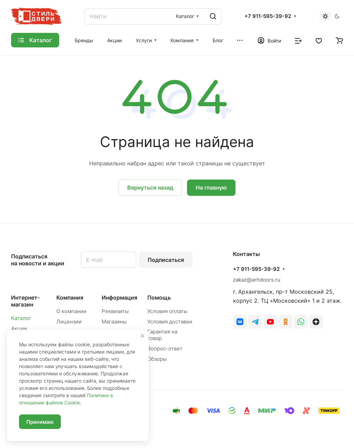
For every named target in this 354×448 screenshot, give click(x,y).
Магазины (114, 321)
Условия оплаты (167, 311)
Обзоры (157, 359)
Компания (69, 297)
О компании (71, 311)
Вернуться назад (150, 187)
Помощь (159, 297)
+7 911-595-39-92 (267, 16)
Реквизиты (115, 311)
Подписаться (166, 259)
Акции (19, 328)
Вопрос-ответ (165, 348)
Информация (119, 297)
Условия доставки (169, 321)
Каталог (21, 318)
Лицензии (69, 321)
